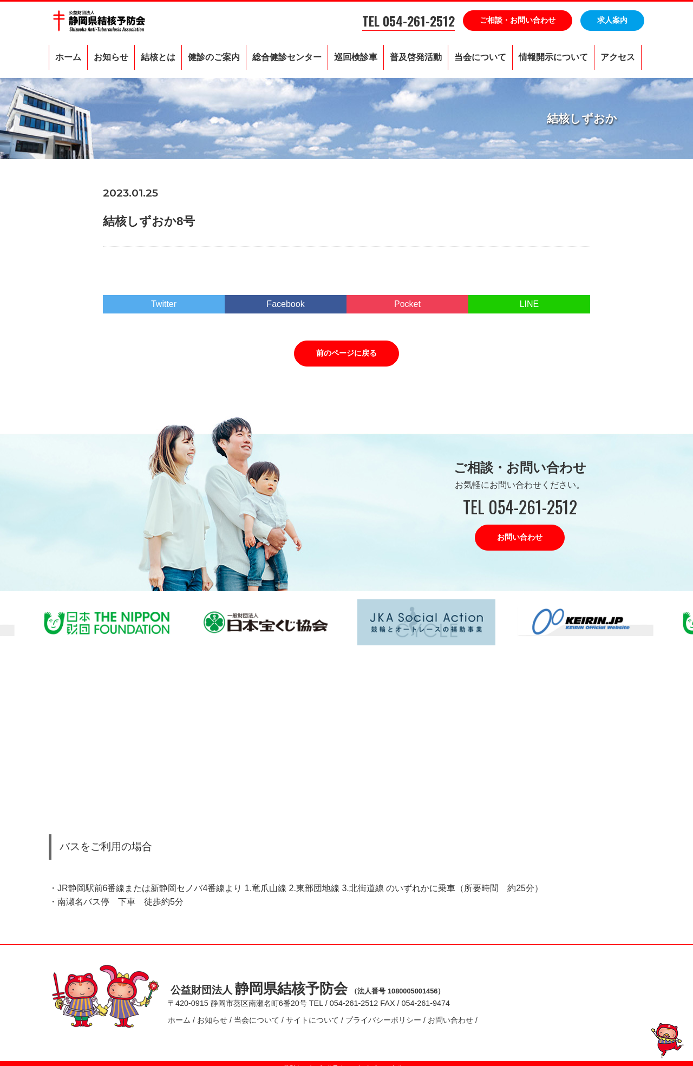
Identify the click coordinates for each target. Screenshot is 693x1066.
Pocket (407, 304)
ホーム (68, 57)
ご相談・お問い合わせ (517, 20)
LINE (529, 304)
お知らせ (111, 57)
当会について (480, 57)
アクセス (617, 57)
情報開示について (553, 57)
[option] (266, 622)
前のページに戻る (346, 353)
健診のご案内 (214, 57)
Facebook (285, 304)
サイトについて (312, 1015)
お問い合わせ (519, 537)
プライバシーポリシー (383, 1015)
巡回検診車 (355, 57)
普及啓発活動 (416, 57)
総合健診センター (287, 57)
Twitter (163, 304)
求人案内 (612, 20)
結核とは (158, 57)
